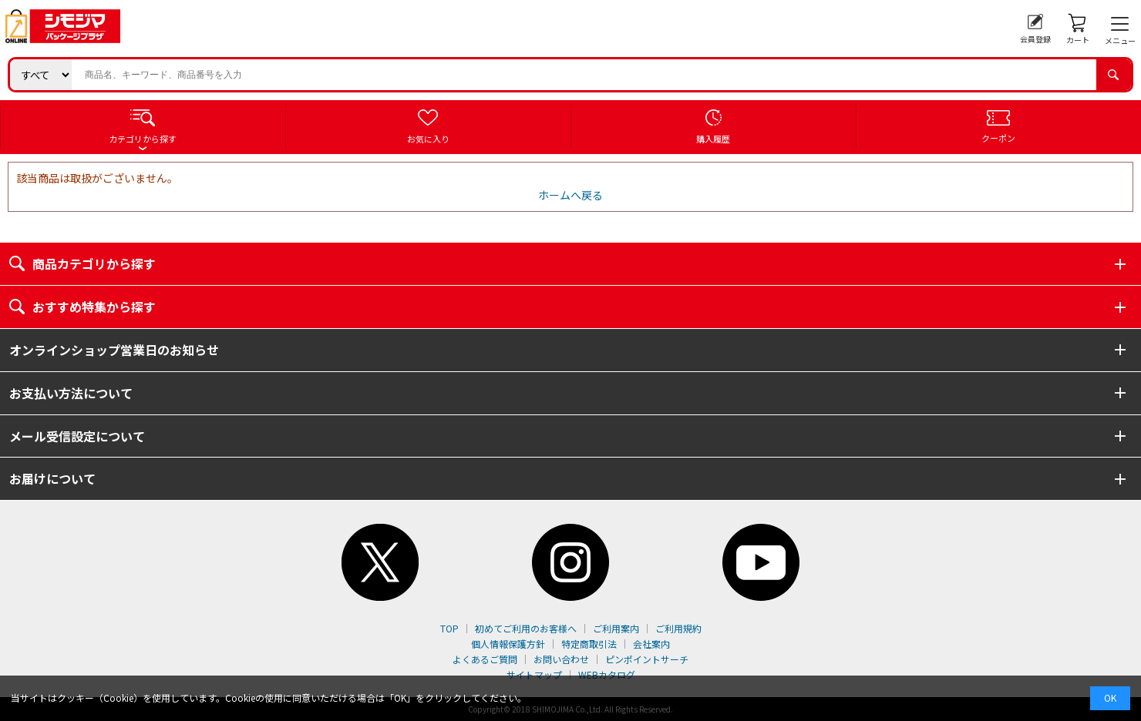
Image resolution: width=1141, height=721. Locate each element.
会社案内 (651, 643)
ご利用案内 (616, 628)
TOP (449, 628)
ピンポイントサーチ (646, 659)
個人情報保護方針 (508, 643)
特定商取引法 (589, 643)
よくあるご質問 (485, 659)
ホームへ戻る (570, 195)
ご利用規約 (678, 628)
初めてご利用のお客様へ (526, 628)
